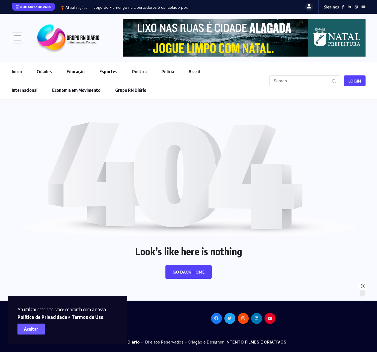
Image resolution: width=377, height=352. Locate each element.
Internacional (24, 90)
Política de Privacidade (44, 315)
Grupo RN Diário (130, 90)
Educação (76, 71)
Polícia (167, 71)
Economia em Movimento (76, 90)
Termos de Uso (89, 315)
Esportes (108, 71)
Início (17, 71)
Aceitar (33, 327)
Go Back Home (189, 272)
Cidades (44, 71)
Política (139, 71)
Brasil (194, 71)
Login (354, 81)
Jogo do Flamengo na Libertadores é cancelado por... (141, 7)
